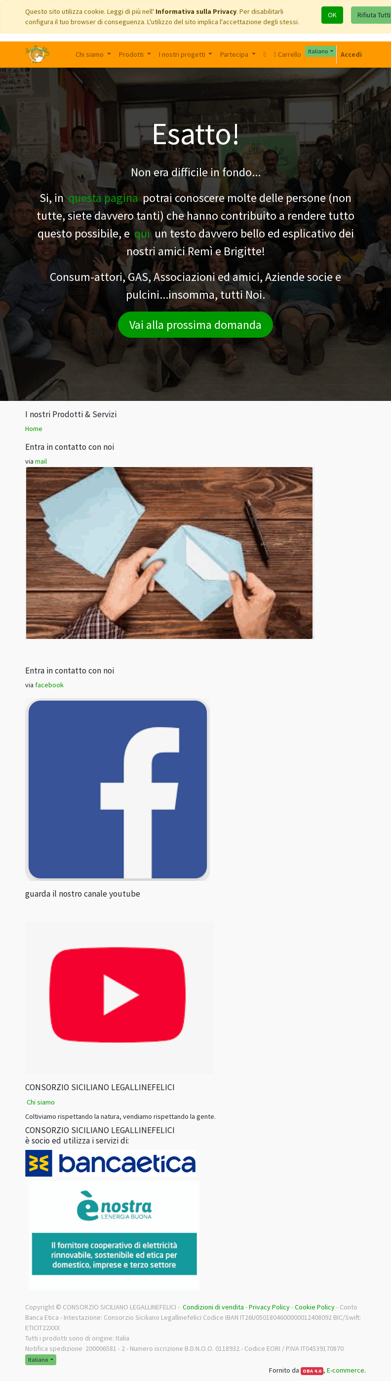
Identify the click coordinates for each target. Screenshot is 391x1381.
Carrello (287, 54)
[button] (265, 54)
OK (332, 14)
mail (41, 461)
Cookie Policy (315, 1306)
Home (33, 428)
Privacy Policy (269, 1306)
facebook (49, 684)
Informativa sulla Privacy (196, 11)
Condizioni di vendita (213, 1306)
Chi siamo (41, 1102)
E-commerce (345, 1370)
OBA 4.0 (312, 1371)
